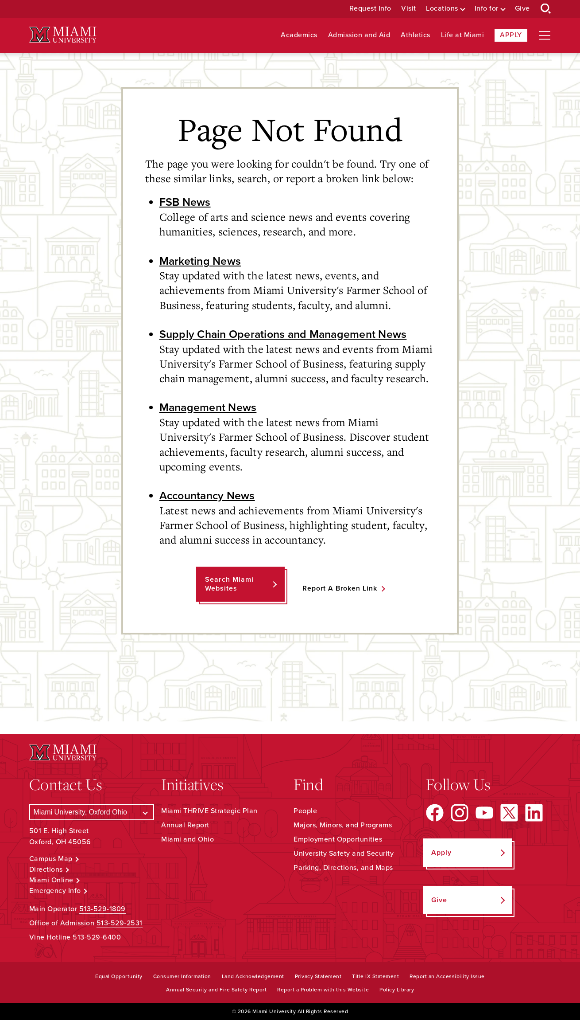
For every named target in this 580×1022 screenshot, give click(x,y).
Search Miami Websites (229, 585)
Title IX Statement (375, 978)
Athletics (415, 35)
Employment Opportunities (338, 841)
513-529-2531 (120, 924)
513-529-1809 (102, 910)
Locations (442, 8)
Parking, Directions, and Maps (343, 869)
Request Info (370, 8)
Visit (408, 8)
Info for (487, 8)
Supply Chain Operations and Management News (287, 334)
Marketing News (201, 261)
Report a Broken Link (340, 589)
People (305, 812)
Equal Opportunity (119, 978)
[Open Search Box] (546, 9)
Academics (299, 35)
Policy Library (396, 991)
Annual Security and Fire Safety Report (216, 991)
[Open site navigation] (544, 35)
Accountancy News (209, 497)
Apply (511, 35)
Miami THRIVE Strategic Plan (209, 812)
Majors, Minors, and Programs (343, 826)
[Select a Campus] (92, 814)
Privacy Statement (318, 978)
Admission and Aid (359, 35)
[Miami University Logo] (63, 35)
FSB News (185, 202)
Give (522, 8)
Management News (209, 408)
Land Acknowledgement (253, 978)
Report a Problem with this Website (323, 991)
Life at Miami (462, 35)
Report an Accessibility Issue (447, 978)
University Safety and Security (344, 855)
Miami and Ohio (187, 841)
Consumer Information (182, 978)
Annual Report (185, 826)
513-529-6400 (97, 938)
